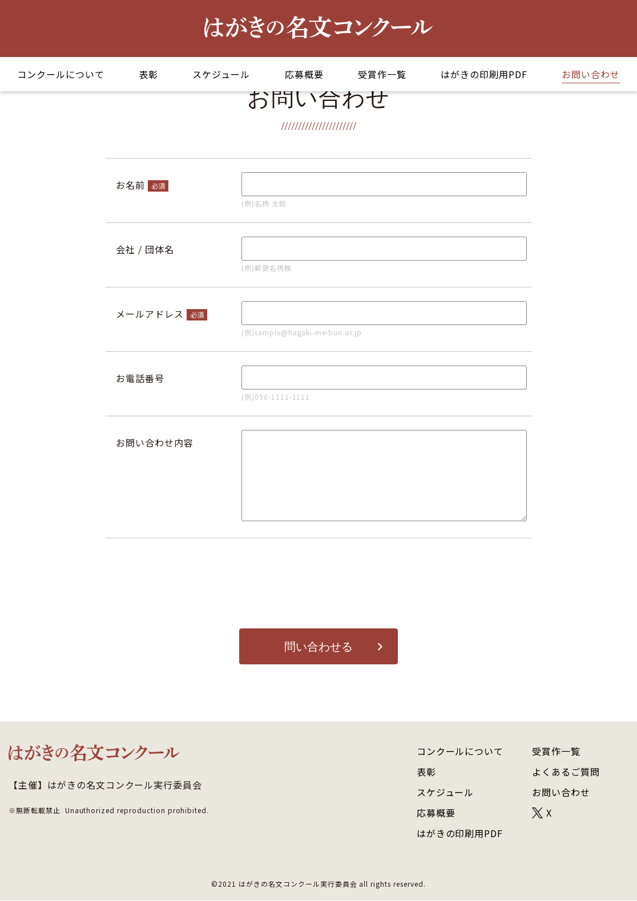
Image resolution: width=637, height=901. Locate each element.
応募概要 (304, 74)
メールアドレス (150, 313)
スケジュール (221, 74)
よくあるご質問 (566, 772)
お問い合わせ (591, 74)
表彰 (148, 74)
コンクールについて (60, 74)
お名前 (130, 185)
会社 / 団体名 (145, 249)
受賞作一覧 (382, 74)
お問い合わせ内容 (154, 442)
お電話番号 (140, 378)
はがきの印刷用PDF (484, 74)
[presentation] (318, 583)
